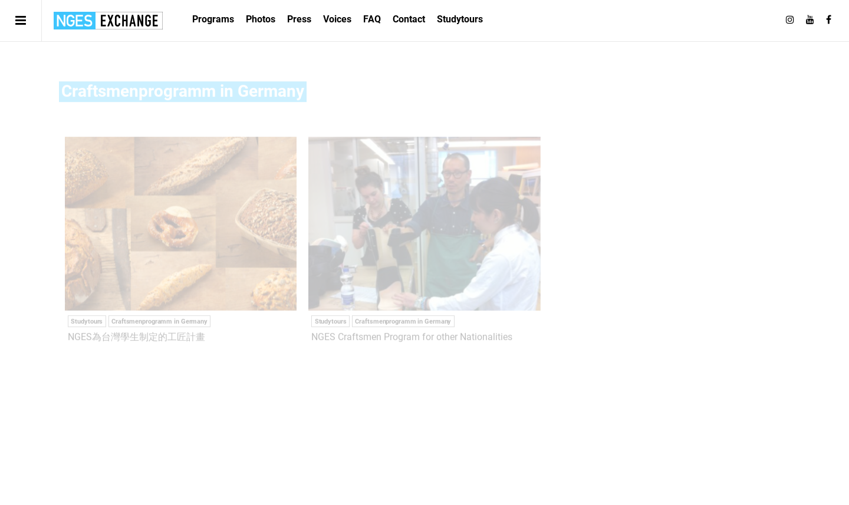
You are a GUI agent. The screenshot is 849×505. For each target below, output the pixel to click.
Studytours (460, 19)
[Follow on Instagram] (790, 20)
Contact (409, 19)
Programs (213, 19)
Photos (260, 19)
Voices (337, 19)
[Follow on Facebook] (828, 20)
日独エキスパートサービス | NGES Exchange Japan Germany (108, 20)
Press (299, 19)
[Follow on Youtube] (810, 20)
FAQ (372, 19)
